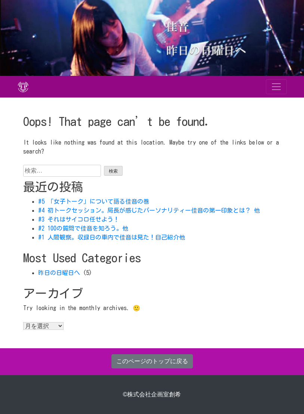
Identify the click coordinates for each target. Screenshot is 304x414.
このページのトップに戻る (152, 361)
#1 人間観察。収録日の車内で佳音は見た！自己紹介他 (111, 237)
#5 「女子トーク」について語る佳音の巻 (93, 201)
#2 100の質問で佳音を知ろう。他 (83, 228)
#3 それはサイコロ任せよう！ (78, 219)
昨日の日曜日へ (59, 273)
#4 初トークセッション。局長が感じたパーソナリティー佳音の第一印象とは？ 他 (149, 210)
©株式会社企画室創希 (152, 394)
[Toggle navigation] (276, 86)
